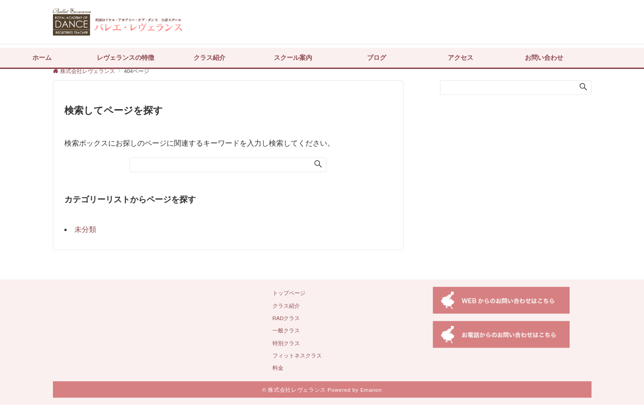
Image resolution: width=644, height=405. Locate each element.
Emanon (371, 390)
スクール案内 (293, 57)
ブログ (376, 57)
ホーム (42, 57)
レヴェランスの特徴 (125, 57)
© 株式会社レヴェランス (293, 390)
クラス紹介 (209, 57)
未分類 (85, 229)
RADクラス (286, 318)
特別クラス (286, 343)
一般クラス (286, 330)
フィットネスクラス (297, 355)
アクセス (460, 57)
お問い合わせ (544, 57)
